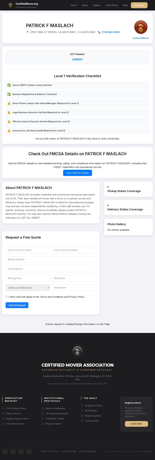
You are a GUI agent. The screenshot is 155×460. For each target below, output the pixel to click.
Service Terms (69, 451)
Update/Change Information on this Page (87, 324)
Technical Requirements (55, 413)
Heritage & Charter (91, 405)
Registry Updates (91, 416)
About (85, 5)
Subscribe (136, 424)
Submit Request (17, 305)
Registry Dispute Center (15, 418)
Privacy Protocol (50, 451)
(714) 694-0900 (111, 32)
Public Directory (11, 413)
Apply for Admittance (53, 408)
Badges (96, 5)
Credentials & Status (53, 418)
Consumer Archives (13, 423)
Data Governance (87, 451)
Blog (125, 5)
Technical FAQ (89, 421)
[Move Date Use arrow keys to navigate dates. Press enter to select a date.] (74, 287)
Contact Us (139, 5)
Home (74, 5)
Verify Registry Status (14, 408)
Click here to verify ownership (102, 138)
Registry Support (51, 423)
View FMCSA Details (78, 172)
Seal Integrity (89, 410)
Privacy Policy (76, 296)
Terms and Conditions (51, 296)
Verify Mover (112, 5)
